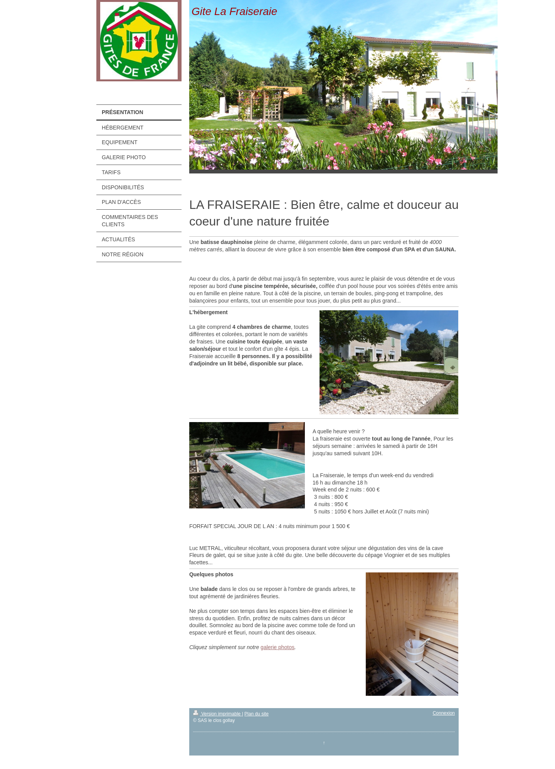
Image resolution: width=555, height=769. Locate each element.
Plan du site (256, 714)
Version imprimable (217, 714)
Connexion (444, 713)
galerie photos (277, 647)
